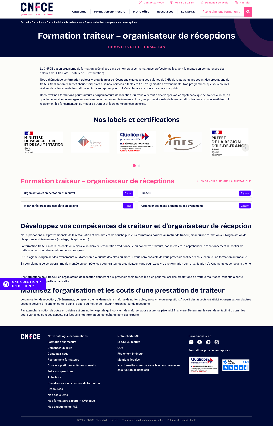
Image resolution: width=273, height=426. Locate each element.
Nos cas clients (58, 395)
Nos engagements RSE (62, 406)
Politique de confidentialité (181, 420)
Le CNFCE (188, 11)
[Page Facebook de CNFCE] (191, 342)
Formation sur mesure (109, 11)
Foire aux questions (60, 371)
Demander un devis (60, 348)
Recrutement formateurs (63, 359)
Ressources (165, 11)
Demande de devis (216, 2)
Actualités (54, 377)
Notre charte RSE (128, 336)
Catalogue (79, 11)
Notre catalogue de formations (68, 336)
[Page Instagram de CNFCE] (216, 342)
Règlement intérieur (130, 353)
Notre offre (141, 11)
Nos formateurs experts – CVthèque (71, 400)
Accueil (25, 22)
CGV (120, 348)
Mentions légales (128, 359)
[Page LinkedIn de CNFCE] (208, 342)
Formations (37, 22)
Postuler (245, 2)
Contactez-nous (154, 2)
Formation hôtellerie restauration (64, 22)
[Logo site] (37, 9)
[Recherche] (248, 12)
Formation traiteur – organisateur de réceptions (111, 22)
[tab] (134, 165)
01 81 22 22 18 (184, 2)
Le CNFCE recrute (128, 342)
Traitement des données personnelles (143, 420)
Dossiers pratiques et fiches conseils (72, 365)
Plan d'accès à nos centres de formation (74, 383)
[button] (245, 147)
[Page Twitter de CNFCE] (199, 342)
